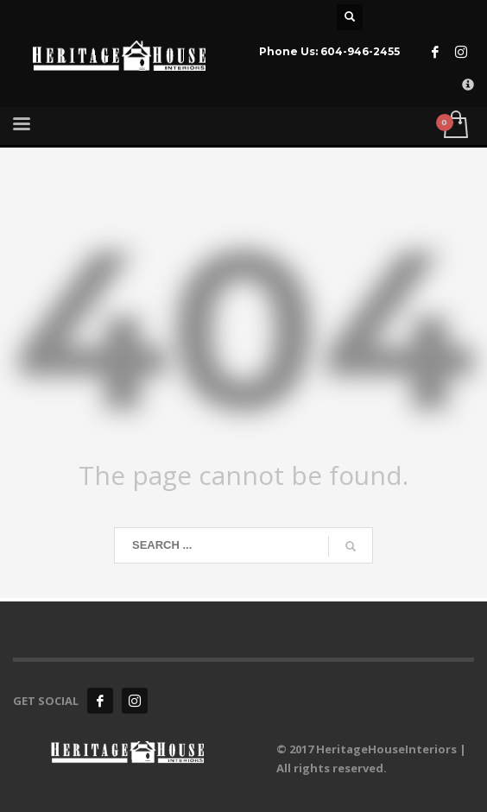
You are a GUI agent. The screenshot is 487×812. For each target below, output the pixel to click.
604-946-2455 (360, 51)
